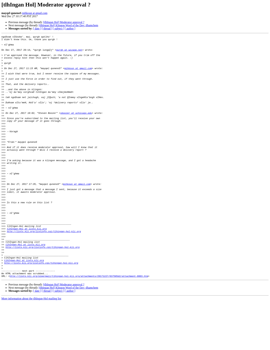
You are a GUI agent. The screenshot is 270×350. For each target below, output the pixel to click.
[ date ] (37, 28)
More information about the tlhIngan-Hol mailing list (31, 346)
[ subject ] (58, 28)
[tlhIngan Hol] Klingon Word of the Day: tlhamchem (68, 25)
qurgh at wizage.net (69, 53)
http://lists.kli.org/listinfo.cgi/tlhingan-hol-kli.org (44, 270)
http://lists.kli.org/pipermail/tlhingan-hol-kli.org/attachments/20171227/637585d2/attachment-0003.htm (79, 324)
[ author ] (70, 28)
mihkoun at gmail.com (34, 13)
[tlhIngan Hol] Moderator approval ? (63, 22)
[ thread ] (47, 28)
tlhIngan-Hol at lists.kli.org (27, 267)
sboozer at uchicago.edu (76, 128)
